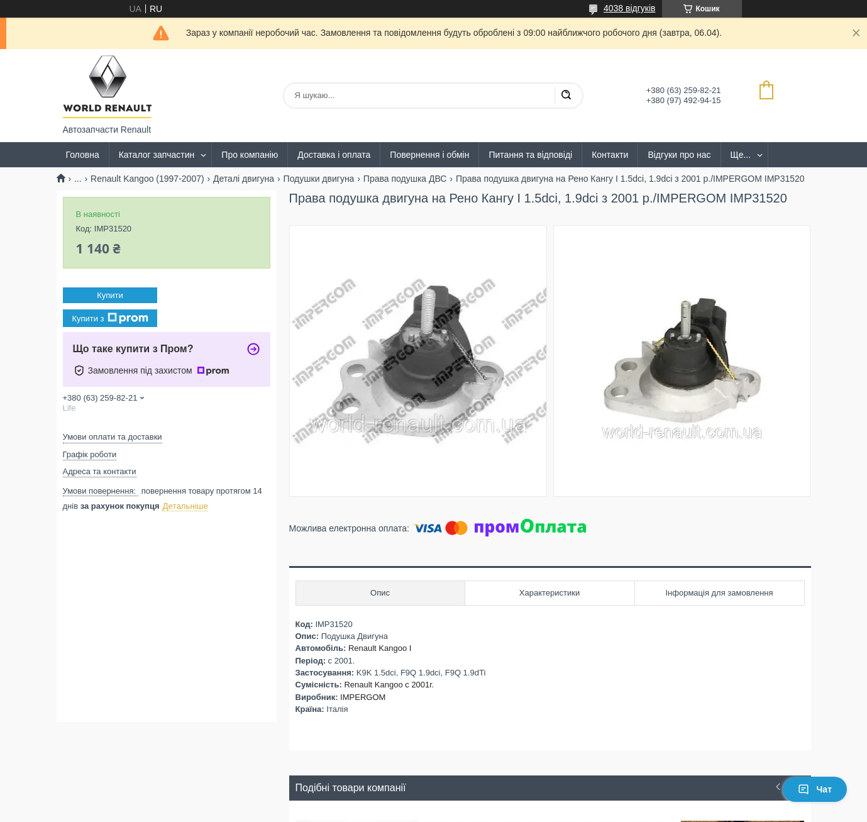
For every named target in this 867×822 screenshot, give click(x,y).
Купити (110, 295)
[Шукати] (566, 95)
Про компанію (249, 155)
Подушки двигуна (319, 179)
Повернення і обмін (429, 155)
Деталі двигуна (243, 179)
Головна (82, 155)
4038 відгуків (630, 8)
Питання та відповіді (530, 155)
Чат (815, 789)
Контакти (610, 155)
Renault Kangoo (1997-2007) (147, 179)
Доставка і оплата (333, 155)
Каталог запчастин (157, 155)
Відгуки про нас (679, 155)
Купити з (110, 318)
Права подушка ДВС (405, 179)
